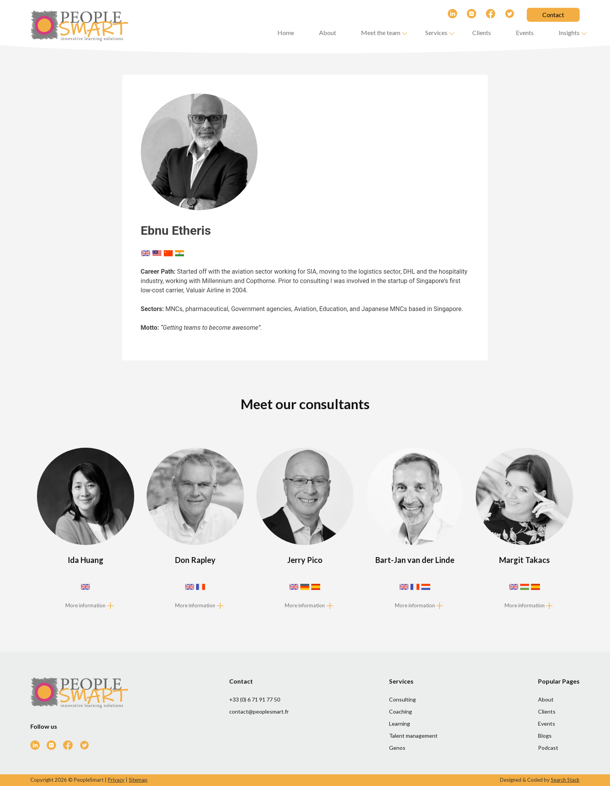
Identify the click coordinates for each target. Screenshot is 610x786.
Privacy (116, 780)
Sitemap (138, 780)
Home (285, 32)
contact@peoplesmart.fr (259, 711)
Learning (399, 723)
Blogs (545, 735)
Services (436, 32)
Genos (397, 747)
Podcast (548, 747)
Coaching (400, 711)
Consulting (402, 699)
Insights (569, 32)
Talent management (413, 735)
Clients (481, 32)
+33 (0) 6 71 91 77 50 (254, 699)
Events (525, 32)
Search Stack (565, 780)
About (327, 32)
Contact (553, 14)
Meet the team (380, 32)
